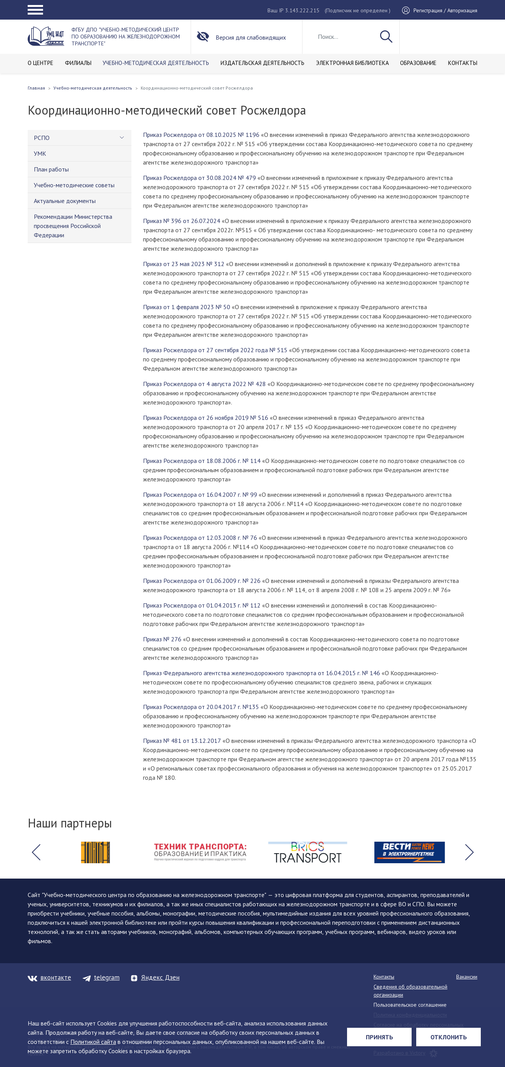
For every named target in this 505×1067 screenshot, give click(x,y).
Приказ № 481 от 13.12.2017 (182, 740)
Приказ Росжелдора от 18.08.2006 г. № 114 (202, 460)
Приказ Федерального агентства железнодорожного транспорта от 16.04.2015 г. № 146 (261, 673)
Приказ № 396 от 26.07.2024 (181, 221)
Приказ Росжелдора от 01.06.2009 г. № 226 (202, 580)
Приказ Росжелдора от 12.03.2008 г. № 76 (200, 537)
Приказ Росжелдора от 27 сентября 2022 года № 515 (215, 350)
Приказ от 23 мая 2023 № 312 (183, 264)
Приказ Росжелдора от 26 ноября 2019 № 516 (205, 417)
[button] (36, 852)
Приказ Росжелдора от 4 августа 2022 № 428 (204, 384)
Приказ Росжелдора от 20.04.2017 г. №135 (201, 707)
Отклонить (448, 1037)
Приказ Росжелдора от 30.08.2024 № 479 (199, 177)
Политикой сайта (93, 1041)
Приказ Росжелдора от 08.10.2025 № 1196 (201, 134)
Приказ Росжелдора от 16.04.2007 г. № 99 (200, 494)
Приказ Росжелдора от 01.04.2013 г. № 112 (202, 605)
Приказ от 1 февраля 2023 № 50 (186, 307)
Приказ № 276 (162, 639)
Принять (379, 1037)
